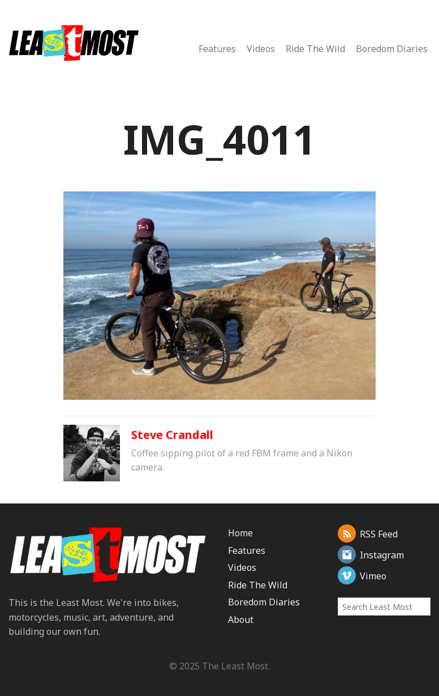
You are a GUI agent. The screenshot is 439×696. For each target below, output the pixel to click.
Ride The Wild (315, 48)
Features (217, 48)
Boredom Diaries (392, 48)
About (240, 619)
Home (240, 533)
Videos (261, 48)
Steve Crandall (172, 434)
